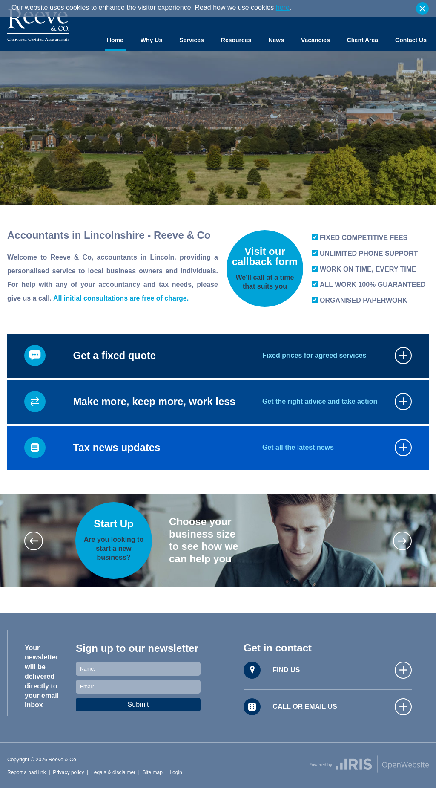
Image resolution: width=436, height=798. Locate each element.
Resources (236, 40)
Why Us (151, 40)
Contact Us (411, 40)
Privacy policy (68, 772)
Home (115, 40)
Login (175, 772)
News (276, 40)
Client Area (362, 40)
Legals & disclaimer (113, 772)
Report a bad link (26, 772)
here (283, 7)
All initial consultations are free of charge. (121, 298)
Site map (153, 772)
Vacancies (315, 40)
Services (191, 40)
